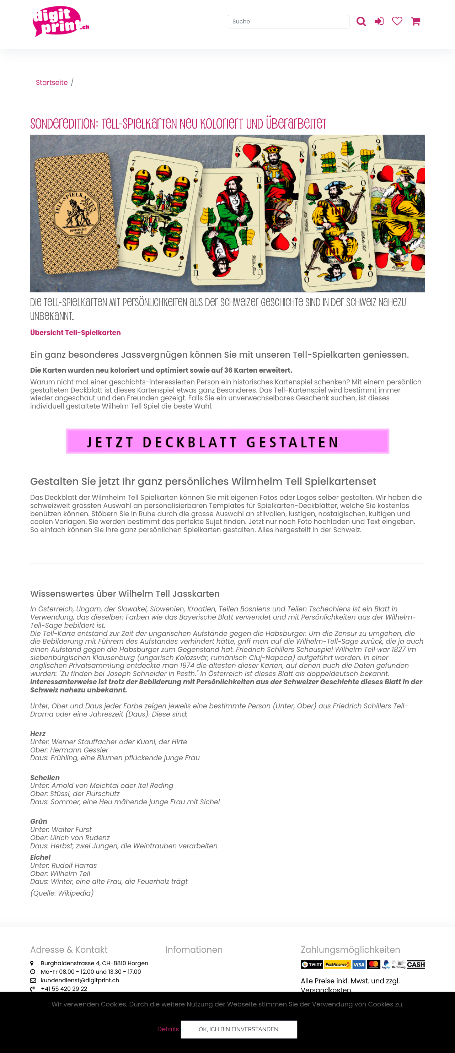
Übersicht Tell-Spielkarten (76, 333)
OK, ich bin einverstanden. (239, 1029)
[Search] (288, 23)
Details (168, 1029)
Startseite (52, 83)
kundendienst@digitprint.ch (80, 986)
